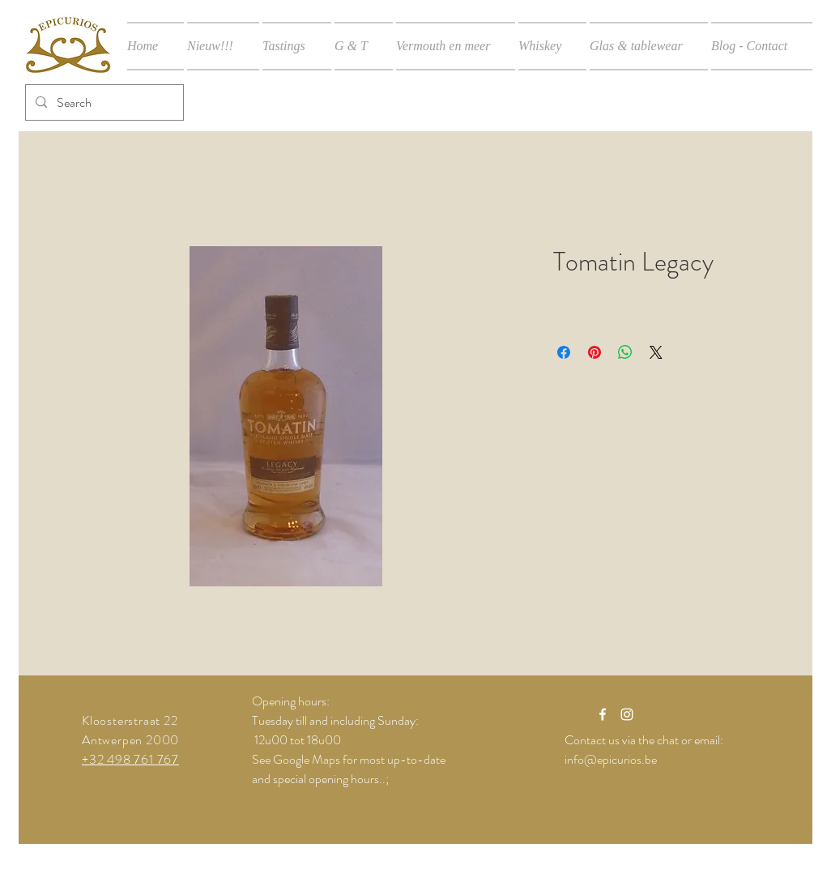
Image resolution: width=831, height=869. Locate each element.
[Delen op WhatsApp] (625, 352)
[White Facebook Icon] (602, 714)
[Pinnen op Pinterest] (594, 352)
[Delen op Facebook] (563, 352)
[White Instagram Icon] (627, 714)
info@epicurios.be (611, 759)
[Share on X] (656, 352)
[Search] (103, 102)
